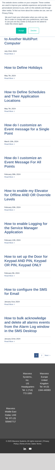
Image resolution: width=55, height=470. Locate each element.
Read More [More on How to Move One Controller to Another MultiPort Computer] (8, 54)
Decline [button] (34, 31)
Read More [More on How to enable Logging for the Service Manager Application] (8, 243)
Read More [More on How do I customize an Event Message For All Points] (8, 177)
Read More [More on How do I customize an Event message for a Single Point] (8, 144)
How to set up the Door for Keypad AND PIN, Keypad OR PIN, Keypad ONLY (26, 260)
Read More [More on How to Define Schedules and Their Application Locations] (8, 111)
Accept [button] (21, 31)
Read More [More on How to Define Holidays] (8, 78)
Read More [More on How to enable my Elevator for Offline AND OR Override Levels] (8, 210)
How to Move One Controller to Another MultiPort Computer (27, 39)
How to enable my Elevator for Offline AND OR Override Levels (27, 195)
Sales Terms (36, 444)
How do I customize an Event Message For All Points (23, 162)
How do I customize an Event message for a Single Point (26, 129)
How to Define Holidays (23, 67)
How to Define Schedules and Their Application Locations (24, 96)
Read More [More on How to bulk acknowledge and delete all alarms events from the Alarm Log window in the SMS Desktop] (8, 341)
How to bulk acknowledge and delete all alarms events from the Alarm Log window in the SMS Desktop (27, 324)
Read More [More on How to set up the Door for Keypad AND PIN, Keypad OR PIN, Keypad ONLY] (8, 276)
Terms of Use (25, 444)
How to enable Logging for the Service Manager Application (25, 228)
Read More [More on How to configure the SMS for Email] (8, 304)
